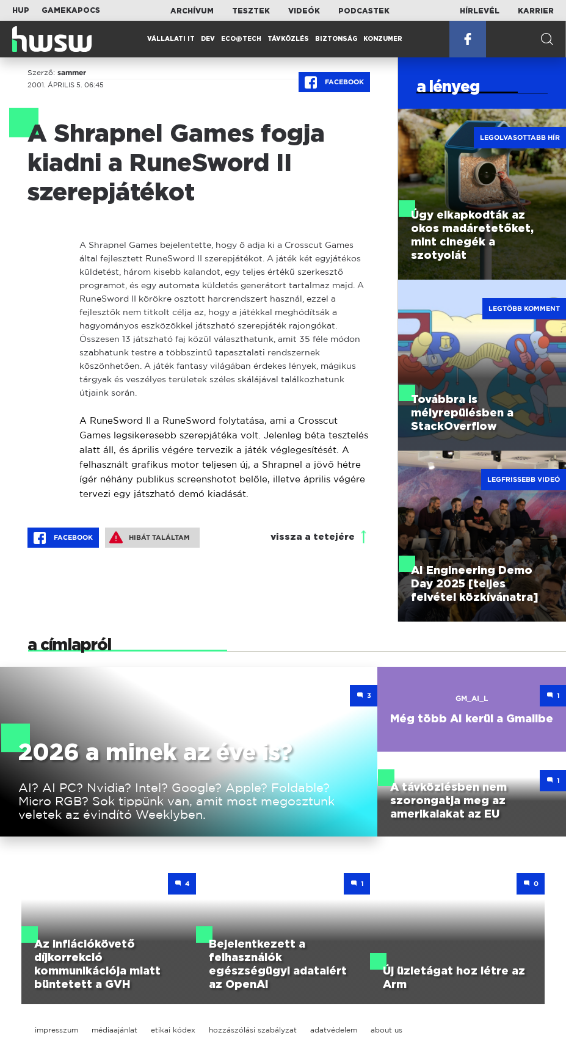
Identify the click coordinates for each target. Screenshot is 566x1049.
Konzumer (382, 39)
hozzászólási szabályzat (253, 1030)
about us (386, 1030)
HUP (20, 10)
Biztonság (336, 39)
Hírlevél (479, 11)
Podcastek (364, 11)
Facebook (334, 82)
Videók (304, 11)
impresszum (56, 1030)
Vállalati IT (171, 39)
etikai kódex (173, 1030)
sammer (71, 73)
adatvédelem (333, 1030)
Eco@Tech (241, 39)
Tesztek (251, 11)
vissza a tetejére (312, 537)
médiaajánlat (114, 1030)
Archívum (192, 11)
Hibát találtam (149, 537)
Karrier (536, 11)
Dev (208, 39)
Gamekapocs (71, 10)
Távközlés (288, 39)
